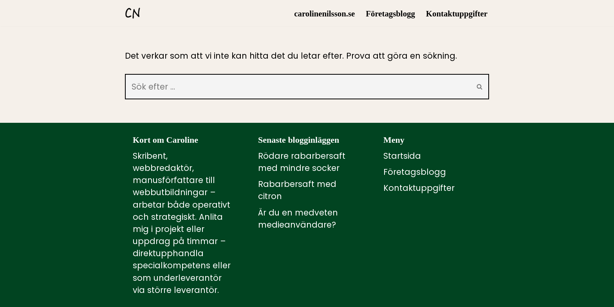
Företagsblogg (390, 13)
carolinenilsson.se (324, 13)
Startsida (402, 156)
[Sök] (298, 86)
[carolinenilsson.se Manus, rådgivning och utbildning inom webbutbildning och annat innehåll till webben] (133, 13)
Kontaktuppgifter (457, 13)
